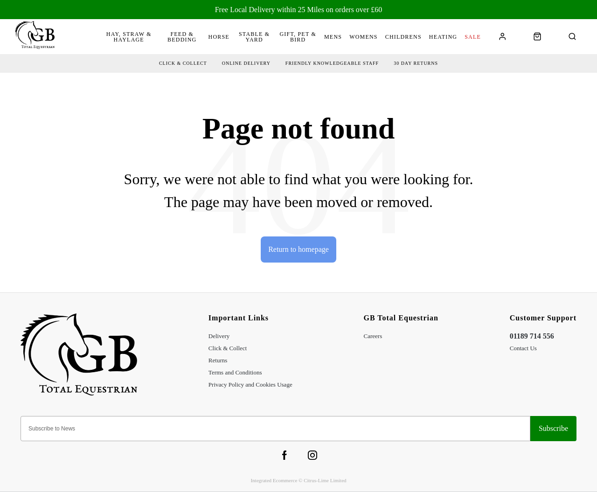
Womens (363, 37)
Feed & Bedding (181, 36)
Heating (443, 37)
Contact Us (523, 348)
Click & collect (183, 63)
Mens (333, 37)
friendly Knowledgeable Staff (332, 63)
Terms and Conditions (235, 372)
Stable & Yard (254, 36)
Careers (373, 336)
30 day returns (416, 63)
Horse (218, 37)
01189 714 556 (532, 336)
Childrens (403, 37)
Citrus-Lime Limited (325, 480)
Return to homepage (298, 249)
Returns (217, 360)
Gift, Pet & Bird (298, 36)
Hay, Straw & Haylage (129, 36)
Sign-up (553, 428)
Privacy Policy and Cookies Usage (250, 384)
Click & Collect (227, 348)
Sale (473, 37)
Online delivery (246, 63)
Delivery (218, 336)
